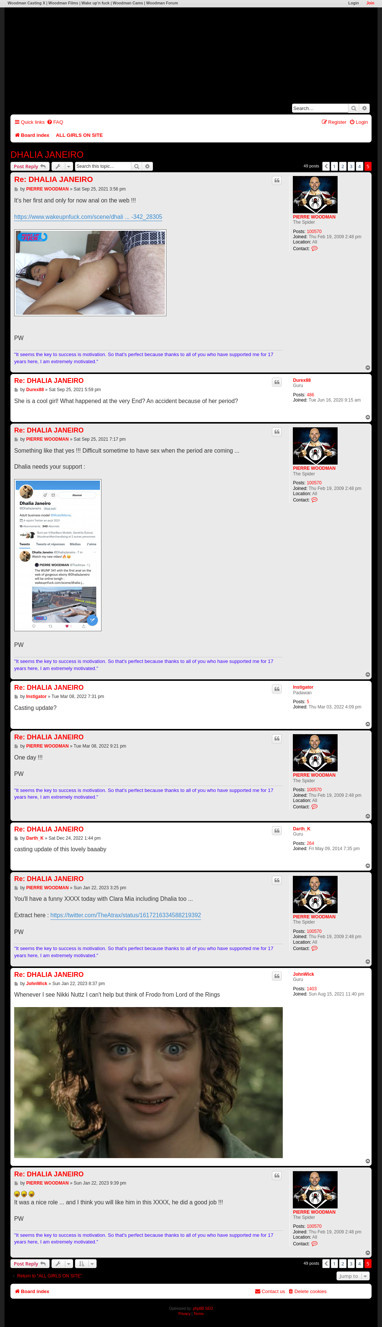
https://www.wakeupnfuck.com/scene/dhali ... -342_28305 (88, 217)
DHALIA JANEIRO (47, 155)
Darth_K (301, 828)
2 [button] (342, 166)
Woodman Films (63, 3)
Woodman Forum (162, 3)
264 (310, 843)
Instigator (303, 687)
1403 (312, 988)
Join (370, 3)
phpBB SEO (203, 1308)
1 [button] (334, 166)
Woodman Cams (128, 3)
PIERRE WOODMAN (314, 217)
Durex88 (301, 380)
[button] (326, 166)
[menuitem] (55, 122)
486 (310, 394)
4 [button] (359, 166)
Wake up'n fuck (95, 3)
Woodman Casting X (26, 3)
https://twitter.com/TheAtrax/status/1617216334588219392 (125, 915)
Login (353, 3)
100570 (314, 231)
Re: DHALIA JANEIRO (53, 179)
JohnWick (303, 974)
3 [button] (351, 166)
